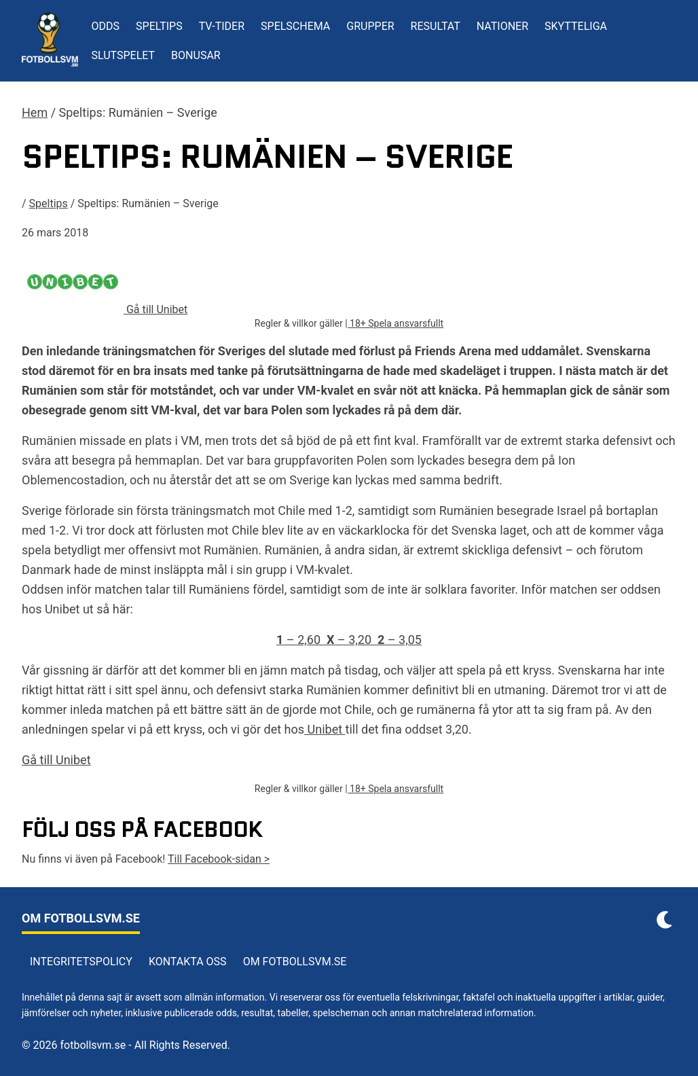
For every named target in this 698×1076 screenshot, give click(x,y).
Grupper (370, 26)
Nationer (502, 26)
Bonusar (196, 55)
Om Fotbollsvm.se (295, 961)
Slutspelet (123, 55)
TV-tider (221, 26)
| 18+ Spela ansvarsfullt (394, 323)
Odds (106, 26)
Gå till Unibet (56, 760)
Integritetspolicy (81, 961)
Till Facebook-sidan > (219, 859)
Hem (35, 112)
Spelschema (295, 26)
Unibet (324, 729)
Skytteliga (576, 26)
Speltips (159, 26)
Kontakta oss (188, 961)
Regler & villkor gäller (300, 323)
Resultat (435, 26)
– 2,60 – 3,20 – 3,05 (349, 639)
